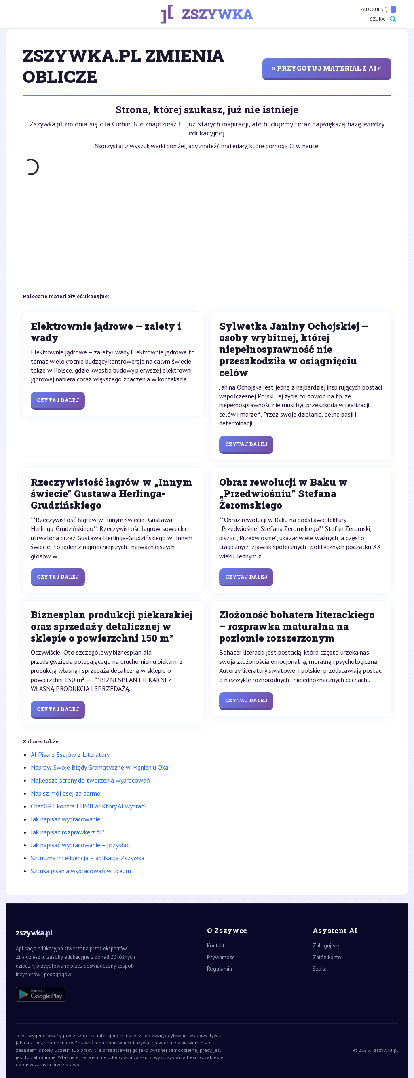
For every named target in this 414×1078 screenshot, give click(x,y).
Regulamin (219, 968)
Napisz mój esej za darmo (66, 793)
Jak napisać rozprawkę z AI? (68, 832)
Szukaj (383, 19)
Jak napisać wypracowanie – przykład (80, 845)
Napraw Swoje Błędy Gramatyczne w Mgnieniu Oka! (100, 767)
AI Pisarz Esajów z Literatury (70, 754)
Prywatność (220, 957)
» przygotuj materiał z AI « (326, 68)
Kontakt (215, 945)
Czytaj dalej (58, 400)
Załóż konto (327, 957)
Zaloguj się (378, 9)
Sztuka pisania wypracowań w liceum (81, 871)
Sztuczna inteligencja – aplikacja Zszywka (87, 858)
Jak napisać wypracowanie (65, 819)
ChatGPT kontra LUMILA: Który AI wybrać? (89, 806)
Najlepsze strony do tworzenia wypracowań (90, 780)
